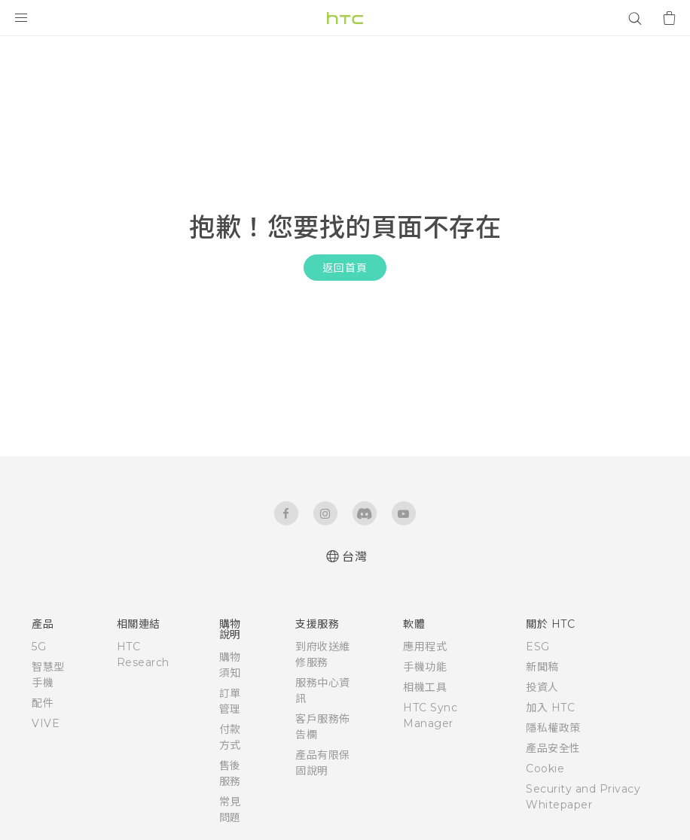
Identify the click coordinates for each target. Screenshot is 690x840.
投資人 (542, 687)
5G (39, 646)
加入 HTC (550, 707)
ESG (538, 646)
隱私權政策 (553, 728)
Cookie (545, 768)
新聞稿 (542, 667)
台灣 (354, 556)
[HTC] (345, 18)
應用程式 (425, 646)
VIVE (46, 723)
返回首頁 (344, 268)
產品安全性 (553, 748)
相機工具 (425, 687)
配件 (42, 703)
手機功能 (425, 667)
